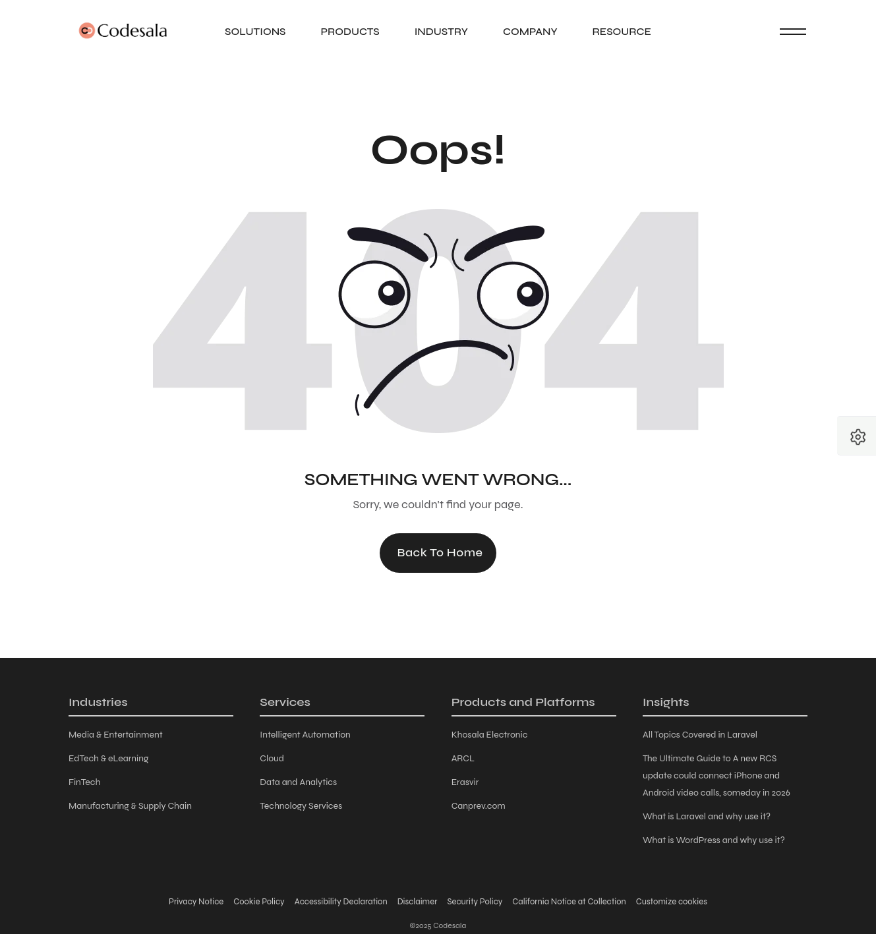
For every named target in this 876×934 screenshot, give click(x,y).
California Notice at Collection (569, 901)
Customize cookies (671, 901)
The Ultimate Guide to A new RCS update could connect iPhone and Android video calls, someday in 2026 (716, 775)
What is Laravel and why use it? (707, 816)
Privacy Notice (196, 901)
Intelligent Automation (305, 734)
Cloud (272, 758)
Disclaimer (417, 901)
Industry (441, 31)
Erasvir (465, 782)
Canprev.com (479, 805)
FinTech (84, 782)
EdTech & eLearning (108, 758)
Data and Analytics (298, 782)
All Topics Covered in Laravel (700, 734)
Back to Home (439, 552)
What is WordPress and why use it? (714, 840)
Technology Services (301, 805)
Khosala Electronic (490, 734)
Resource (622, 31)
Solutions (255, 31)
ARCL (463, 758)
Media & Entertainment (116, 734)
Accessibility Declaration (341, 901)
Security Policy (474, 901)
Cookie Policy (258, 901)
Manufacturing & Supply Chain (130, 805)
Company (530, 31)
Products (349, 31)
